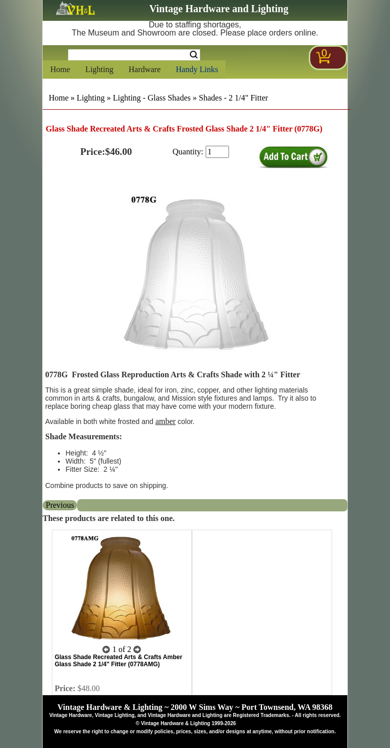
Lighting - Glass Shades (151, 97)
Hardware (144, 69)
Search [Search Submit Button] (193, 54)
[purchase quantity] (217, 152)
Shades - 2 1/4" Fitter (233, 97)
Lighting (99, 69)
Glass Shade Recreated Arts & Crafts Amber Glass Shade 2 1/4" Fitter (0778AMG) (118, 661)
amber (165, 421)
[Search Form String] (134, 54)
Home (60, 69)
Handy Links (197, 69)
